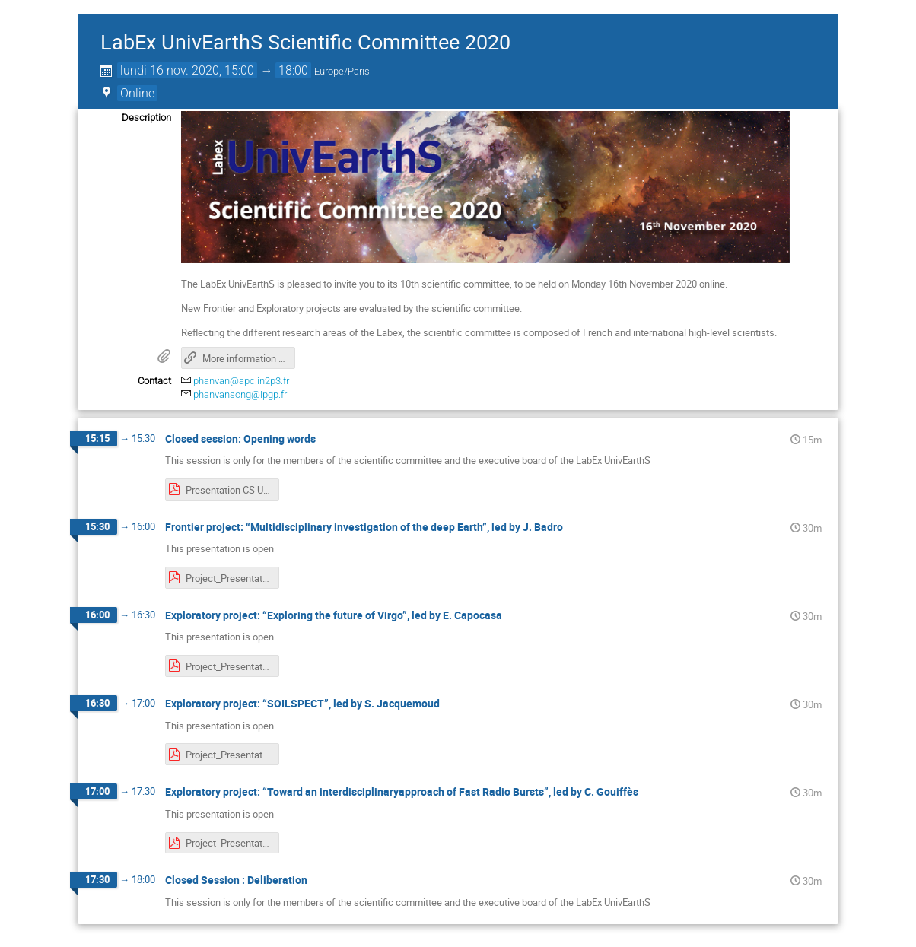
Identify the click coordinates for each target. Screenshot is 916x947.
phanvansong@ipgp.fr (240, 394)
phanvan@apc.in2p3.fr (241, 380)
